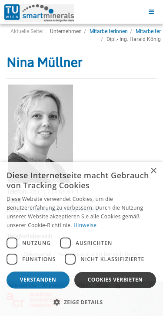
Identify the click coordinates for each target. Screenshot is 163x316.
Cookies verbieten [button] (115, 279)
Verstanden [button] (38, 279)
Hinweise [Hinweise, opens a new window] (84, 225)
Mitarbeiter (148, 31)
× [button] (153, 171)
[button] (81, 302)
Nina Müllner (44, 62)
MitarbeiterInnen (109, 31)
